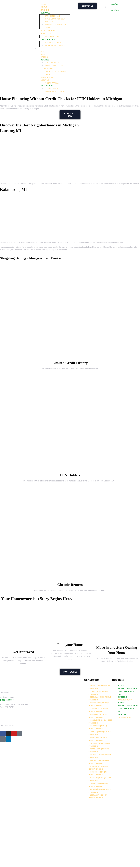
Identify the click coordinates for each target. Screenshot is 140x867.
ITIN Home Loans (52, 16)
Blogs (121, 685)
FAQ (119, 694)
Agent (44, 7)
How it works (48, 30)
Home (43, 4)
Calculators (48, 39)
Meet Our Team (52, 36)
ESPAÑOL (115, 4)
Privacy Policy (125, 700)
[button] (52, 48)
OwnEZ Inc (122, 697)
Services (45, 13)
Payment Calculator (55, 45)
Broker (45, 10)
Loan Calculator (53, 42)
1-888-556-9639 (7, 700)
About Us (46, 33)
